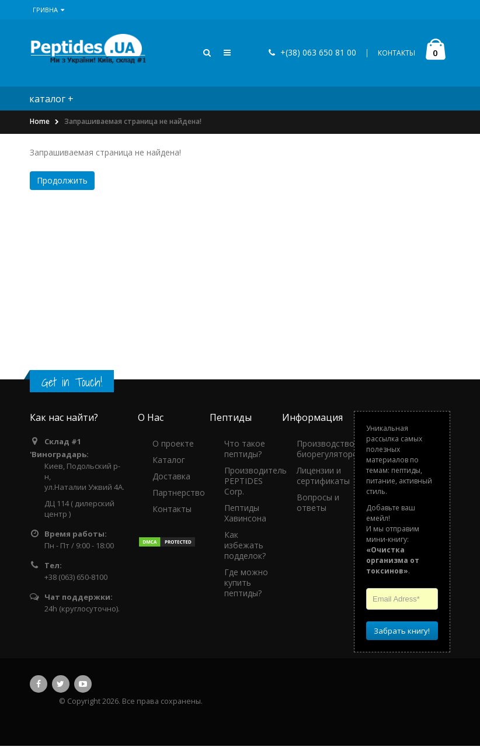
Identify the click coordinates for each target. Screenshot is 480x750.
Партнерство (178, 496)
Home (40, 126)
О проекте (173, 447)
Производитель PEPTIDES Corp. (255, 485)
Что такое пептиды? (244, 453)
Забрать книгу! (402, 635)
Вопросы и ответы (318, 506)
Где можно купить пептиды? (246, 587)
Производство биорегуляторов (330, 453)
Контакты (172, 513)
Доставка (171, 480)
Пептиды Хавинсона (245, 517)
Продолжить (62, 184)
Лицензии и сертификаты (323, 479)
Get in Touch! (71, 386)
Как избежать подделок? (245, 549)
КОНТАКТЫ (396, 55)
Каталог (168, 463)
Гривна (48, 9)
